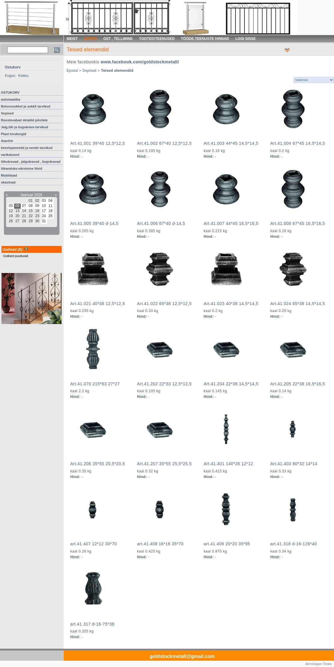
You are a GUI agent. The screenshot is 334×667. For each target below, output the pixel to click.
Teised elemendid (117, 70)
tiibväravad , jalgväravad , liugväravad (30, 161)
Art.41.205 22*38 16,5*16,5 (297, 383)
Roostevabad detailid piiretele (24, 120)
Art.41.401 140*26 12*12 (228, 463)
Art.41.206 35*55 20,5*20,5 (97, 463)
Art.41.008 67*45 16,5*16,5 (297, 223)
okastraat (8, 182)
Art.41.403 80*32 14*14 (293, 463)
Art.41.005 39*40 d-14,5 (94, 223)
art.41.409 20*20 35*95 (227, 543)
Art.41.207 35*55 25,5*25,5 (164, 463)
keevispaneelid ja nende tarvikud (27, 148)
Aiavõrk (7, 141)
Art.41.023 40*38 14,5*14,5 (231, 303)
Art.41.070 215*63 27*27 (95, 383)
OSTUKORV (10, 92)
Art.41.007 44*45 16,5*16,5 (231, 223)
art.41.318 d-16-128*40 (293, 543)
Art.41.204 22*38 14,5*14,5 (231, 383)
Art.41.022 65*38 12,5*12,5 (164, 303)
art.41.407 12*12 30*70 (93, 543)
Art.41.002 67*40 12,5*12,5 (164, 143)
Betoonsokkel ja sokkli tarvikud (25, 106)
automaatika (10, 99)
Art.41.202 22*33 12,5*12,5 (164, 383)
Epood (72, 70)
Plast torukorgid (13, 134)
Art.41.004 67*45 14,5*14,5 (297, 143)
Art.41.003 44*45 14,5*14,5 (231, 143)
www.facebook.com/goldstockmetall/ (140, 61)
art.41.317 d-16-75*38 (92, 624)
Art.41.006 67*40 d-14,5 (161, 223)
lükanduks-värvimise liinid (21, 168)
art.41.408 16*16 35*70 (160, 543)
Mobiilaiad (9, 175)
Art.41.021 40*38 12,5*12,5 (97, 303)
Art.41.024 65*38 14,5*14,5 (297, 303)
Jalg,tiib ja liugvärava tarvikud (24, 127)
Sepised (7, 113)
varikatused (10, 154)
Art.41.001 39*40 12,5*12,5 (97, 143)
